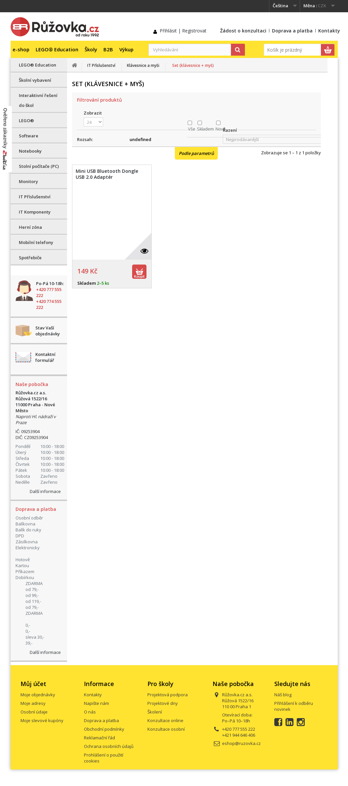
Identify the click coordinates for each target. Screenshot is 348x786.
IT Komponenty (35, 212)
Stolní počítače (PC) (39, 166)
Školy (91, 49)
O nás (90, 712)
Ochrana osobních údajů (109, 746)
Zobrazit (93, 113)
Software (28, 136)
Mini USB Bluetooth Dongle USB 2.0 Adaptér (107, 174)
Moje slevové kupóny (41, 720)
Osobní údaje (34, 712)
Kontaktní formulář (45, 357)
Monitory (28, 181)
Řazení (230, 130)
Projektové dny (162, 703)
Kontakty (329, 30)
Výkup (126, 49)
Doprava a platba (292, 30)
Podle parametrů (196, 153)
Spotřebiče (30, 258)
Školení (154, 712)
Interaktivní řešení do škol (38, 100)
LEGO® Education (57, 49)
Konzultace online (165, 720)
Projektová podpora (167, 695)
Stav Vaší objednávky (47, 331)
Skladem (205, 129)
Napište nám (96, 703)
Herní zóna (30, 227)
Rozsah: (85, 139)
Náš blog (282, 695)
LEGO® (26, 120)
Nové (220, 129)
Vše (191, 129)
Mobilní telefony (36, 242)
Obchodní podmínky (104, 729)
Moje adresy (33, 703)
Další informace (45, 491)
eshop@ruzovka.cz (241, 743)
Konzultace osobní (166, 729)
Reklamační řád (99, 738)
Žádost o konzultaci (243, 30)
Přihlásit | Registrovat (183, 30)
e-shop (21, 49)
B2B (108, 49)
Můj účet (33, 684)
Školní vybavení (35, 80)
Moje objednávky (37, 695)
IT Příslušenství (35, 197)
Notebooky (30, 151)
